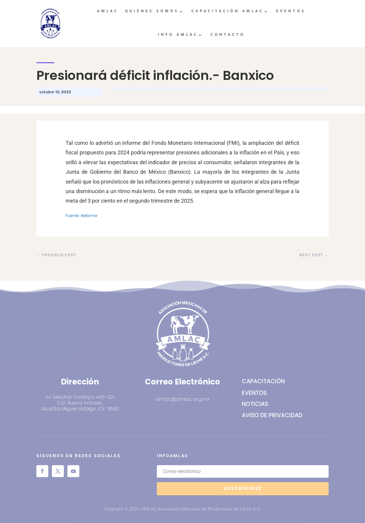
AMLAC (107, 12)
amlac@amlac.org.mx (182, 399)
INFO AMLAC (178, 35)
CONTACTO (228, 35)
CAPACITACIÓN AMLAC (227, 12)
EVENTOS (291, 12)
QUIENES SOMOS (152, 12)
